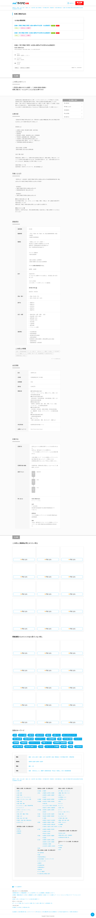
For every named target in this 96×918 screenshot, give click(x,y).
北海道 (39, 790)
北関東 (39, 799)
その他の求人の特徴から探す (44, 873)
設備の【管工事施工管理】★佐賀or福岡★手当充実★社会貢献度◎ (32, 33)
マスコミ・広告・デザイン (64, 811)
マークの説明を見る (56, 358)
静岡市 (44, 820)
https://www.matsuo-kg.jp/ (37, 429)
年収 (26, 895)
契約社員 (19, 831)
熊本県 (44, 841)
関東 (60, 739)
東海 (39, 816)
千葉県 (48, 801)
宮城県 (53, 793)
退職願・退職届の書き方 (18, 895)
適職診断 (30, 895)
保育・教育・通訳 (21, 803)
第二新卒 (64, 746)
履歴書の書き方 (16, 892)
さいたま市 (45, 805)
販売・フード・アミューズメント (24, 797)
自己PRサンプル (35, 892)
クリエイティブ (20, 807)
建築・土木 (28, 7)
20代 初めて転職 (68, 739)
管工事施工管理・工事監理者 (48, 7)
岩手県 (48, 793)
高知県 (44, 837)
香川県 (48, 835)
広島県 (44, 831)
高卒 (60, 849)
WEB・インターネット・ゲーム (23, 809)
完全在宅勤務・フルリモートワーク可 (46, 858)
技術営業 (16, 742)
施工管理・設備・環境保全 (37, 7)
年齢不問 (31, 735)
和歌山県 (53, 824)
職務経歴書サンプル (25, 892)
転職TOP (14, 7)
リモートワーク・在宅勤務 (52, 746)
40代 (15, 735)
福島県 (53, 795)
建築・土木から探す (21, 7)
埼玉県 (44, 801)
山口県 (48, 831)
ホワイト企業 (22, 735)
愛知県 (53, 816)
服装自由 (40, 869)
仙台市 (44, 797)
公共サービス (20, 822)
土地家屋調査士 (51, 739)
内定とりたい (57, 735)
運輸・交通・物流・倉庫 (64, 820)
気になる (24, 559)
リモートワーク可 (42, 861)
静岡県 (48, 816)
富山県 (44, 814)
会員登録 (79, 3)
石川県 (48, 814)
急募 (30, 770)
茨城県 (44, 799)
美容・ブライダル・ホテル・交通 (24, 799)
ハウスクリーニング (34, 742)
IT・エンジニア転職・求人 (18, 903)
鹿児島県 (45, 843)
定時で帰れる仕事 (18, 746)
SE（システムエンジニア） (69, 735)
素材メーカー (61, 795)
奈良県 (48, 824)
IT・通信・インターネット (64, 790)
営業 (18, 790)
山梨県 (48, 809)
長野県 (53, 809)
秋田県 (44, 795)
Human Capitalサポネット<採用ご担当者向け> (68, 911)
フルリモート (78, 739)
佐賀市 (41, 761)
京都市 (44, 826)
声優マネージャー (47, 742)
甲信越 (39, 809)
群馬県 (53, 799)
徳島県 (44, 835)
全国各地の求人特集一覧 (64, 837)
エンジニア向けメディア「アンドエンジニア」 (71, 895)
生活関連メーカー (62, 799)
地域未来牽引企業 (29, 739)
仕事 (35, 895)
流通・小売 (61, 807)
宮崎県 (53, 841)
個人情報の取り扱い (23, 911)
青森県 (44, 793)
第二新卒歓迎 (41, 852)
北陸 (39, 814)
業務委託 (19, 833)
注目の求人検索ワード (31, 746)
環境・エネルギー (62, 822)
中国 (39, 829)
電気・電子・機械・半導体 (22, 814)
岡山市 (44, 833)
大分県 (48, 841)
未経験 (70, 746)
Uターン (53, 892)
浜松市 (48, 820)
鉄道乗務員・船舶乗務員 (60, 742)
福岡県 (30, 761)
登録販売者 (24, 742)
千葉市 (50, 805)
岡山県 (53, 829)
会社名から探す (62, 833)
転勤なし (59, 770)
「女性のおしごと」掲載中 (37, 770)
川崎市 (48, 807)
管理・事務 (19, 795)
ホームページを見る (36, 500)
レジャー (61, 805)
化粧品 (70, 742)
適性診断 (48, 892)
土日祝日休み (79, 746)
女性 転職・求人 (40, 903)
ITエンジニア (20, 811)
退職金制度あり (41, 867)
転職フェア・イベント (55, 895)
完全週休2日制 (41, 865)
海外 (39, 848)
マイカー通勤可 (41, 871)
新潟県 (44, 809)
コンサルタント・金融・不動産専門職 (25, 805)
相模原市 (53, 807)
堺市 (52, 826)
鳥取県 (44, 829)
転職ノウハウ (46, 895)
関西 (39, 822)
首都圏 (39, 801)
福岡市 (37, 761)
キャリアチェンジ (40, 739)
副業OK (39, 863)
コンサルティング (62, 816)
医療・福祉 (19, 801)
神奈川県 (45, 803)
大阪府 (53, 822)
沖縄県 (49, 843)
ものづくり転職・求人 (30, 903)
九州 (39, 839)
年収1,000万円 (39, 735)
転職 (14, 899)
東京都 (53, 801)
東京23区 (55, 805)
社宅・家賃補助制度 (66, 770)
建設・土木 (31, 766)
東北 (39, 793)
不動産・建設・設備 (63, 818)
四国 (39, 835)
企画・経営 (19, 793)
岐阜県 (44, 816)
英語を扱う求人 (26, 907)
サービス (61, 803)
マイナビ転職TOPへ (18, 886)
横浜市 (44, 807)
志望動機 (42, 892)
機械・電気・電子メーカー (64, 793)
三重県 (44, 818)
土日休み (61, 845)
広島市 (48, 833)
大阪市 (48, 826)
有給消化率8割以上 (42, 856)
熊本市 (53, 846)
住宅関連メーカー (62, 797)
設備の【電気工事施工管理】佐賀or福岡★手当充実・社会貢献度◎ (32, 25)
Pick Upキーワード (24, 899)
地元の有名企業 (17, 739)
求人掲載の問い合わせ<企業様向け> (50, 911)
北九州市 (45, 846)
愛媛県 (53, 835)
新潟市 (44, 811)
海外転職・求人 (49, 903)
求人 (18, 899)
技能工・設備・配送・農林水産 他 (24, 820)
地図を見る (34, 509)
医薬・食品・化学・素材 (22, 818)
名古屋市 (53, 820)
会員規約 (15, 911)
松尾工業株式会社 (58, 7)
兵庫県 (44, 824)
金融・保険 (61, 814)
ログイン (72, 3)
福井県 (53, 814)
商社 (60, 801)
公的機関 (61, 824)
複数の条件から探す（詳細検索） (66, 835)
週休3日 (48, 735)
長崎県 (53, 839)
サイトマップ (31, 911)
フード (60, 809)
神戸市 (56, 826)
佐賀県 (34, 761)
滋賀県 (44, 822)
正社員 (41, 746)
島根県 (48, 829)
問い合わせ (38, 911)
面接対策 (40, 895)
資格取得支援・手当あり (50, 770)
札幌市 (44, 790)
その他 (60, 826)
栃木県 (48, 799)
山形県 (48, 795)
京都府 (48, 822)
